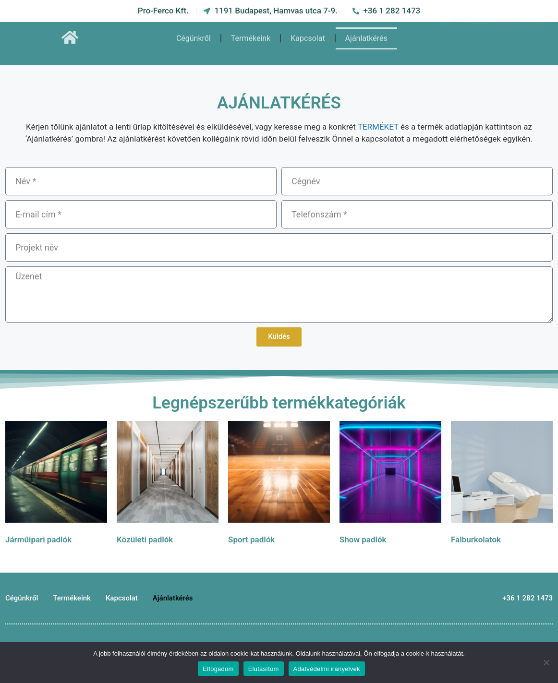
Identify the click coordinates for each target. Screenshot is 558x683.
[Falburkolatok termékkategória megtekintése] (502, 485)
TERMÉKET (378, 127)
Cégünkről (193, 31)
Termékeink (250, 31)
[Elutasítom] (546, 662)
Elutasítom (263, 668)
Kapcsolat (308, 31)
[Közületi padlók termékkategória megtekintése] (167, 485)
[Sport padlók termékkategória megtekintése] (279, 485)
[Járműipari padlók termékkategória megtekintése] (56, 485)
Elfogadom (218, 668)
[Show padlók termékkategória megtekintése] (390, 485)
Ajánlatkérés (366, 31)
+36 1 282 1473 (527, 598)
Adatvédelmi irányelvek (326, 668)
